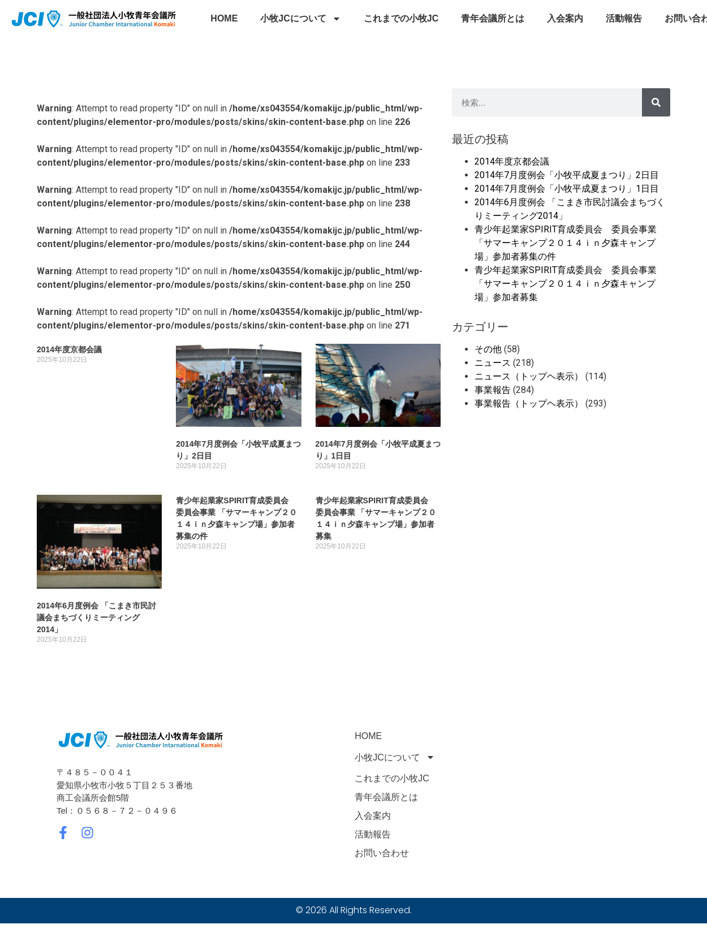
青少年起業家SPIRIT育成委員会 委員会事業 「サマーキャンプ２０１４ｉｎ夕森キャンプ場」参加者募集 (566, 284)
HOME (224, 18)
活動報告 (624, 18)
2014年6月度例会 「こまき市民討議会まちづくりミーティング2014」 (96, 617)
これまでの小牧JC (401, 18)
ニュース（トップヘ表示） (529, 376)
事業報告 (493, 390)
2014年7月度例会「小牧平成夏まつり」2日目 (567, 175)
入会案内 (565, 18)
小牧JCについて (300, 18)
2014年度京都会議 (69, 349)
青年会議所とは (492, 18)
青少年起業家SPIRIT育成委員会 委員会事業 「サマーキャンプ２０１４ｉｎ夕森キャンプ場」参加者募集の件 (566, 243)
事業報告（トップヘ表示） (529, 403)
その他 (488, 349)
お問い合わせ (382, 853)
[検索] (656, 102)
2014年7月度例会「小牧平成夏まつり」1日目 (567, 188)
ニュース (493, 362)
